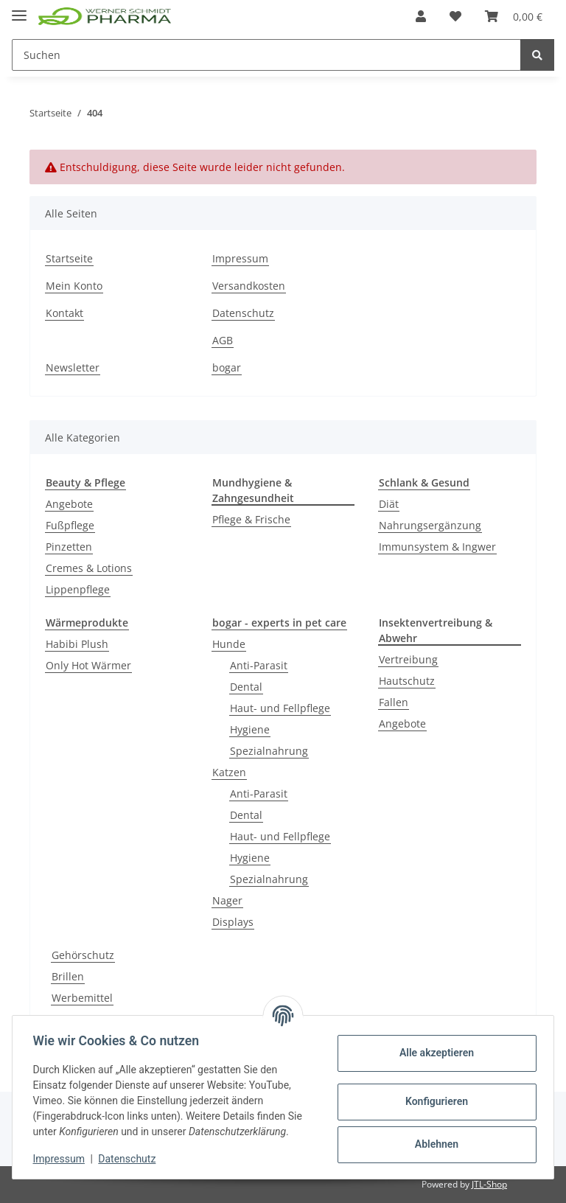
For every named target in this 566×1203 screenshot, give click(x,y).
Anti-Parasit (258, 665)
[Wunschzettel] (455, 16)
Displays (233, 922)
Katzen (229, 772)
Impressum (240, 258)
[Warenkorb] (513, 16)
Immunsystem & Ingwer (437, 547)
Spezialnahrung (269, 751)
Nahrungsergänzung (430, 525)
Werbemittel (82, 998)
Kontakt (64, 313)
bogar (226, 367)
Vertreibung (408, 659)
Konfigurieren (433, 1101)
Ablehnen (433, 1144)
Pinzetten (69, 547)
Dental (246, 687)
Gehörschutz (83, 955)
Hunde (228, 644)
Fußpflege (70, 525)
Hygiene (250, 729)
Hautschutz (407, 681)
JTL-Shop (489, 1184)
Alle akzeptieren (433, 1053)
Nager (227, 900)
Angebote (69, 504)
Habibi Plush (77, 644)
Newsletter (72, 367)
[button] (421, 16)
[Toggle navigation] (19, 9)
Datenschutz (243, 313)
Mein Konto (74, 286)
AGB (222, 340)
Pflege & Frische (251, 519)
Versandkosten (248, 286)
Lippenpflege (78, 589)
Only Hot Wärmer (88, 665)
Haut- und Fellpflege (280, 708)
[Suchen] (266, 55)
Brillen (68, 976)
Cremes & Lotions (89, 568)
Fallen (393, 702)
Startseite (69, 258)
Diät (389, 504)
